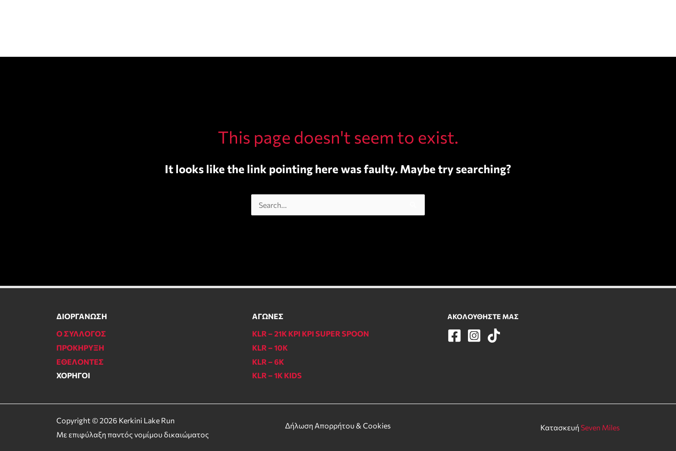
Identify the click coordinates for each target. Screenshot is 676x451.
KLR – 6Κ (268, 361)
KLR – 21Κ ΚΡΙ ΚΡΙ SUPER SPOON (310, 333)
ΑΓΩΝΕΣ (256, 27)
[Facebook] (579, 29)
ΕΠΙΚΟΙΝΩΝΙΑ (530, 27)
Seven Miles (600, 427)
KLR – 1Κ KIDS (277, 375)
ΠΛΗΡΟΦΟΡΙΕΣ (324, 27)
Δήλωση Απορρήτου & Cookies (338, 425)
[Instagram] (596, 29)
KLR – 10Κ (270, 347)
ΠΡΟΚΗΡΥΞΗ (80, 347)
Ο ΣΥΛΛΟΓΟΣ (465, 27)
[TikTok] (614, 29)
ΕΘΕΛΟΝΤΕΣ (401, 27)
